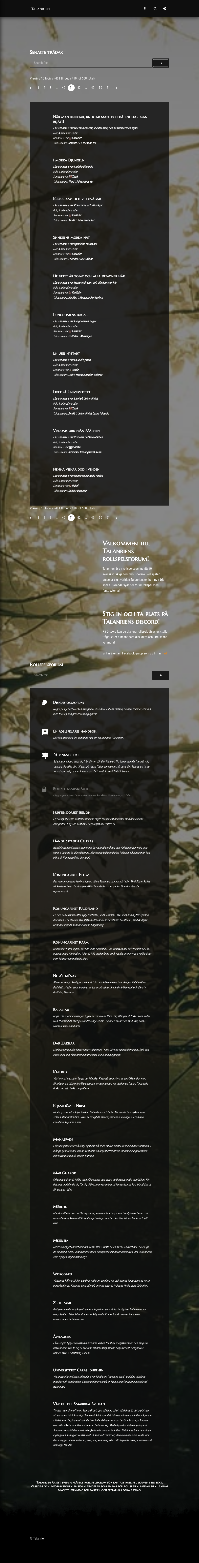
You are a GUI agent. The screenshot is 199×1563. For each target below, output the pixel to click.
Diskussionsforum (68, 702)
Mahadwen (63, 1139)
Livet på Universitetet (71, 391)
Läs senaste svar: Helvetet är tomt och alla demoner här (84, 282)
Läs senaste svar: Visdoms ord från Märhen (78, 437)
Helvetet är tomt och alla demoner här (89, 276)
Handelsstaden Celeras (89, 375)
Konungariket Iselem (91, 297)
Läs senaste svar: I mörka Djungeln (73, 167)
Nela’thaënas (64, 975)
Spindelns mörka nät (71, 237)
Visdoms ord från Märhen (76, 430)
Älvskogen (86, 336)
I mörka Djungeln (69, 160)
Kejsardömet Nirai (69, 1105)
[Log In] (164, 8)
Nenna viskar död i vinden (76, 469)
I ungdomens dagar (70, 314)
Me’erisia (60, 1240)
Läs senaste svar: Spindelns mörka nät (75, 244)
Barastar (82, 491)
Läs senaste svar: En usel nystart (72, 360)
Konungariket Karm (90, 452)
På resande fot (87, 143)
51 (108, 88)
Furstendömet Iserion (71, 812)
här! (164, 653)
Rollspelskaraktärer (70, 788)
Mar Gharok (64, 1173)
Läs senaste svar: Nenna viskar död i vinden (78, 476)
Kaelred (60, 1071)
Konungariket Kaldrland (75, 908)
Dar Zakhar (86, 259)
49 (92, 88)
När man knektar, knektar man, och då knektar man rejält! (100, 119)
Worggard (62, 1273)
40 (63, 88)
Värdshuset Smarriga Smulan (79, 1403)
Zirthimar (62, 1302)
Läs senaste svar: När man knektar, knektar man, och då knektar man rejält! (95, 128)
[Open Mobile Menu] (146, 8)
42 (79, 88)
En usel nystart (66, 353)
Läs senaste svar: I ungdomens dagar (74, 321)
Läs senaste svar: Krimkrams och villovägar (77, 205)
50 (100, 88)
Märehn (60, 1206)
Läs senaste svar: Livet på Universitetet (75, 398)
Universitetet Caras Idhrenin (93, 413)
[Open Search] (155, 8)
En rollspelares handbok (74, 731)
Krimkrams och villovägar (77, 198)
